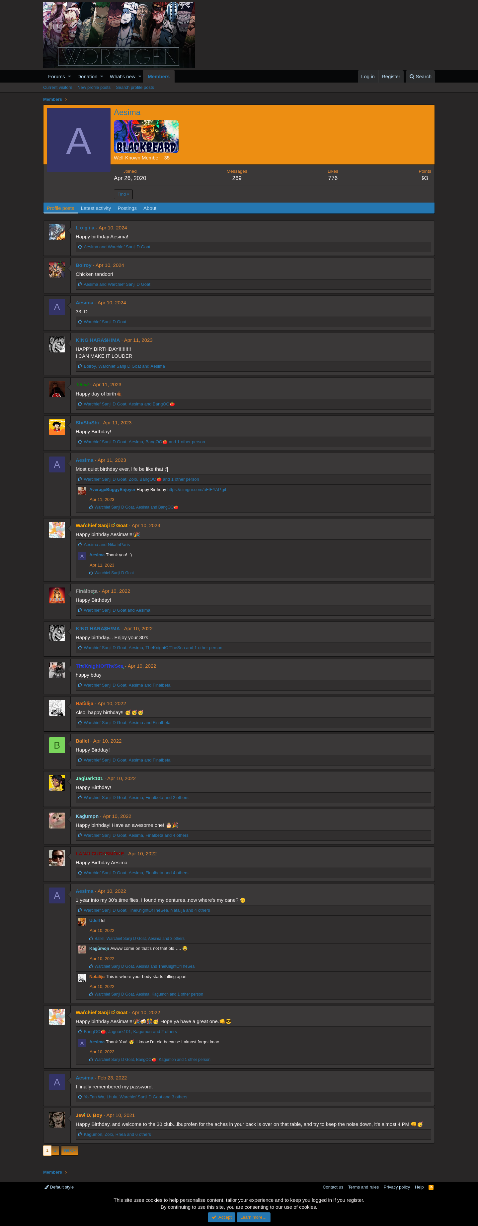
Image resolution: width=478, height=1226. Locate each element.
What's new (122, 76)
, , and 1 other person (144, 441)
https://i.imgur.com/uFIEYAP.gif (196, 489)
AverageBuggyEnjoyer (112, 489)
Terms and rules (363, 1187)
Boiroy (84, 265)
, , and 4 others (136, 835)
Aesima (84, 302)
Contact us (333, 1187)
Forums (56, 76)
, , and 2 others (136, 797)
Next (68, 1150)
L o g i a (85, 227)
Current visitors (57, 87)
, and (124, 366)
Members (159, 76)
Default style (59, 1187)
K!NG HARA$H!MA (98, 340)
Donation (87, 76)
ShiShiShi (87, 422)
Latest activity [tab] (96, 208)
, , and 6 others (117, 1134)
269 (237, 178)
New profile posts (94, 87)
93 (425, 178)
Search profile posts (135, 87)
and (117, 246)
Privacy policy (397, 1187)
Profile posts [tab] (60, 208)
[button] (69, 76)
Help (419, 1187)
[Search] (420, 76)
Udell (94, 920)
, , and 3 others (140, 938)
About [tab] (149, 208)
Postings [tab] (127, 208)
